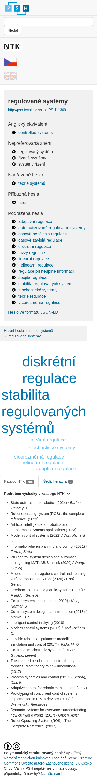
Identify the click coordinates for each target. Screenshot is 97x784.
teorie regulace (32, 296)
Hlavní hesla (14, 331)
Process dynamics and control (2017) (40, 677)
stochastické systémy (37, 290)
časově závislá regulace (40, 240)
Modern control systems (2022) (36, 535)
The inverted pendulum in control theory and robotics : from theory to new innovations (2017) (46, 666)
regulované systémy (25, 336)
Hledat (13, 30)
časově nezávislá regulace (42, 234)
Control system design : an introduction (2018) (48, 612)
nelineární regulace (36, 265)
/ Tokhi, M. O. (69, 644)
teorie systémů (31, 183)
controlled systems (35, 132)
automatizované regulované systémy (52, 228)
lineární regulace (33, 259)
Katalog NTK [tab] (19, 481)
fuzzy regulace (31, 252)
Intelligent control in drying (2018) (37, 623)
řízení (23, 202)
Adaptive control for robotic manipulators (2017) (49, 688)
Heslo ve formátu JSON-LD (33, 312)
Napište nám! (51, 774)
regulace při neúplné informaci (46, 271)
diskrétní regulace (34, 246)
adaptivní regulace (35, 221)
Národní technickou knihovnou (28, 758)
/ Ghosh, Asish (68, 715)
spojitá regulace (32, 277)
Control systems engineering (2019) (39, 601)
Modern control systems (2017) (36, 628)
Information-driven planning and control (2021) (48, 546)
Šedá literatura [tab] (58, 481)
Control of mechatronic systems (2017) (42, 650)
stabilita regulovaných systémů (46, 284)
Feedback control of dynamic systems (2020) (47, 590)
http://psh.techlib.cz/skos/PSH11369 (37, 110)
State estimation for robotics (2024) (39, 503)
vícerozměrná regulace (39, 302)
